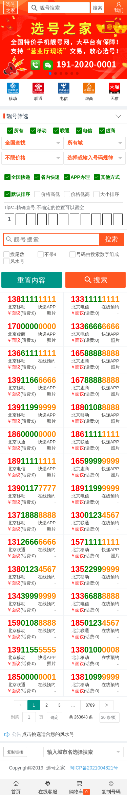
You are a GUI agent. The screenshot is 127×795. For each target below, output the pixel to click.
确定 (54, 717)
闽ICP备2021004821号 (93, 768)
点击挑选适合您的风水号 (48, 734)
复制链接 (15, 752)
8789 (90, 705)
